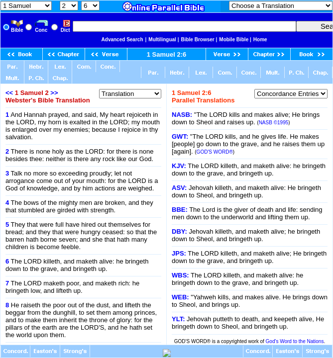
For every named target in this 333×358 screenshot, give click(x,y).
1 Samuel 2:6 (167, 54)
